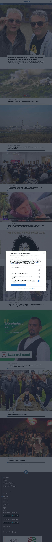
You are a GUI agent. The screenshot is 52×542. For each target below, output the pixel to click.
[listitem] (26, 267)
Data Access (26, 288)
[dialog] (26, 271)
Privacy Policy (32, 288)
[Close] (44, 253)
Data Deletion (20, 288)
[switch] (39, 270)
